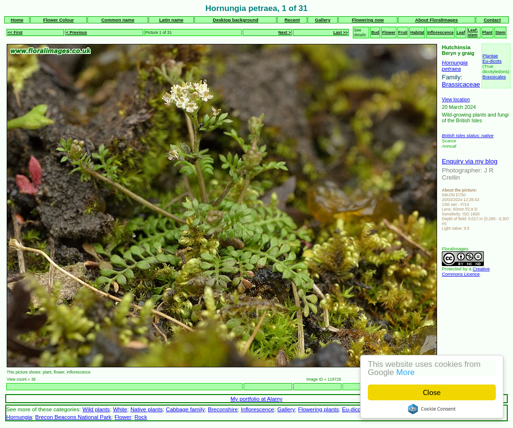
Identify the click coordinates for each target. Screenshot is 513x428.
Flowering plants (318, 409)
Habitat (417, 32)
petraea (451, 68)
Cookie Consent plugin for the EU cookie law (432, 409)
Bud (375, 32)
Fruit (402, 32)
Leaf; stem (473, 32)
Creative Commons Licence (466, 271)
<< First (15, 32)
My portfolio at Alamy (257, 399)
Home (17, 19)
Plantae (490, 55)
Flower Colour (58, 19)
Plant (487, 32)
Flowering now (368, 19)
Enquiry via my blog (469, 161)
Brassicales (494, 76)
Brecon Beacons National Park (73, 417)
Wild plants (96, 409)
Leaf (461, 32)
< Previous (76, 32)
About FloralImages (436, 19)
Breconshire (223, 409)
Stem (500, 32)
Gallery (323, 19)
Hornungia (455, 62)
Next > (284, 32)
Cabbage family (185, 409)
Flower (388, 32)
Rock (140, 417)
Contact (492, 19)
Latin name (171, 19)
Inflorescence (440, 32)
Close (432, 392)
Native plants (146, 409)
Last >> (340, 32)
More (405, 372)
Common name (117, 19)
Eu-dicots (492, 61)
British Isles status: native (467, 135)
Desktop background (235, 19)
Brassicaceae (461, 84)
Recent (292, 19)
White (120, 409)
